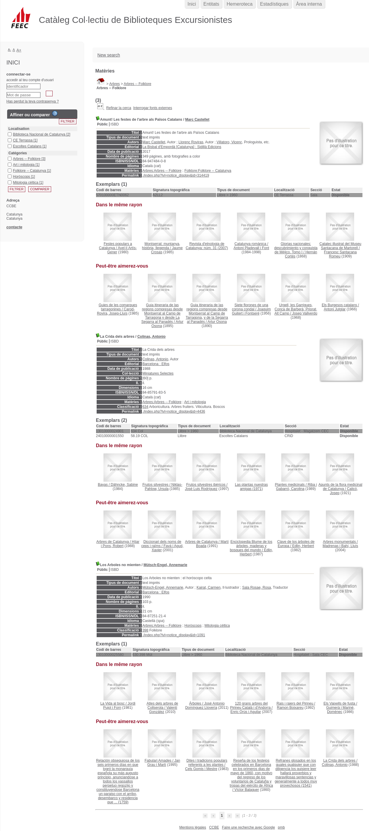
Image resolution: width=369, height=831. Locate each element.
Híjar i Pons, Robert (120, 544)
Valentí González (163, 710)
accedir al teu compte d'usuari (30, 80)
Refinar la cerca (118, 108)
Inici (192, 4)
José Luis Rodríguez (201, 489)
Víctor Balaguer (246, 790)
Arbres (114, 84)
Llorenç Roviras (190, 142)
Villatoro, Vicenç (229, 142)
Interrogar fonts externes (152, 108)
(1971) (251, 487)
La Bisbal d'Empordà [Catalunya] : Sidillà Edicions (181, 147)
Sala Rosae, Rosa (256, 587)
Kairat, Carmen (209, 587)
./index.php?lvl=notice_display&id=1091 (173, 635)
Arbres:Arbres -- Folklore (161, 171)
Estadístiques (274, 4)
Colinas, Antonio (151, 336)
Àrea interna (309, 4)
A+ (18, 50)
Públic (102, 124)
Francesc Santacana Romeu (340, 254)
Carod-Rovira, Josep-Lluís (116, 311)
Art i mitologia (195, 402)
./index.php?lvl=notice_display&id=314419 (175, 175)
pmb (281, 827)
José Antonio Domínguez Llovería (204, 705)
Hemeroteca (239, 4)
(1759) (118, 781)
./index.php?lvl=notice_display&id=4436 (173, 411)
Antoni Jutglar (335, 309)
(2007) (207, 246)
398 (145, 630)
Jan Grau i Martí (163, 762)
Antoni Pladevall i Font (251, 248)
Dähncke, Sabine (124, 485)
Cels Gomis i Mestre (201, 769)
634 (145, 407)
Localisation (19, 129)
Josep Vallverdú (304, 313)
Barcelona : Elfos (155, 364)
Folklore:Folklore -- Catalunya (207, 171)
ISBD (115, 124)
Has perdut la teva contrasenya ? (33, 101)
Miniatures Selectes (158, 373)
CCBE (214, 827)
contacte (14, 227)
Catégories (18, 153)
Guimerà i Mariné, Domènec (340, 710)
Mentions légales (192, 827)
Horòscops (192, 625)
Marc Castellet (197, 119)
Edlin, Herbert (303, 546)
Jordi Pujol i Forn (119, 705)
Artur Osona (217, 322)
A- (9, 49)
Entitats (211, 4)
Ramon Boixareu (290, 708)
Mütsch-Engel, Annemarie (165, 565)
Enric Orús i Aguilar (245, 712)
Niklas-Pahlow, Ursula (163, 487)
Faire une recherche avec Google (248, 827)
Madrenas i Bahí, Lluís (340, 546)
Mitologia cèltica (217, 625)
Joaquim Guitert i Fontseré (251, 311)
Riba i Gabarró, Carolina (296, 487)
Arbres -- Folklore (137, 84)
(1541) (296, 773)
